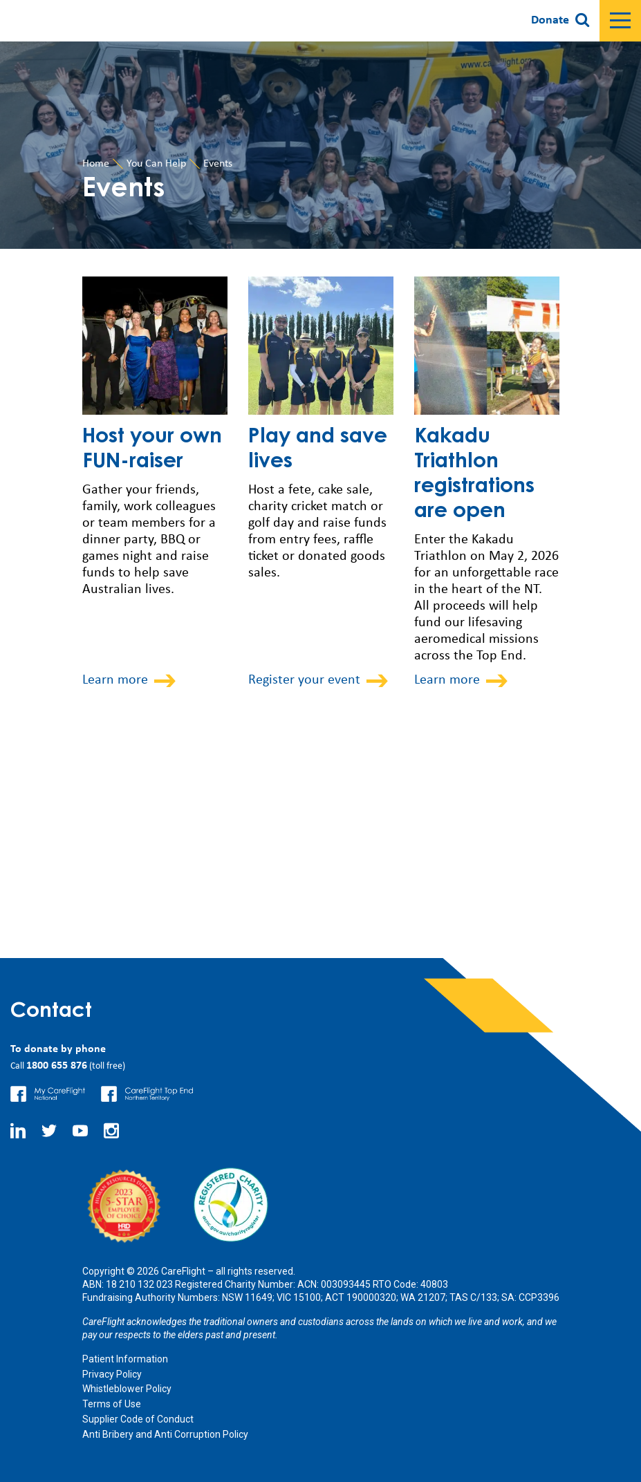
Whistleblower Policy (126, 1388)
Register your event (304, 680)
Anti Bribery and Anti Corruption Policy (165, 1434)
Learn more (115, 680)
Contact (51, 1012)
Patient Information (125, 1358)
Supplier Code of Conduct (138, 1419)
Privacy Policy (112, 1374)
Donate (550, 20)
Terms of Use (111, 1403)
